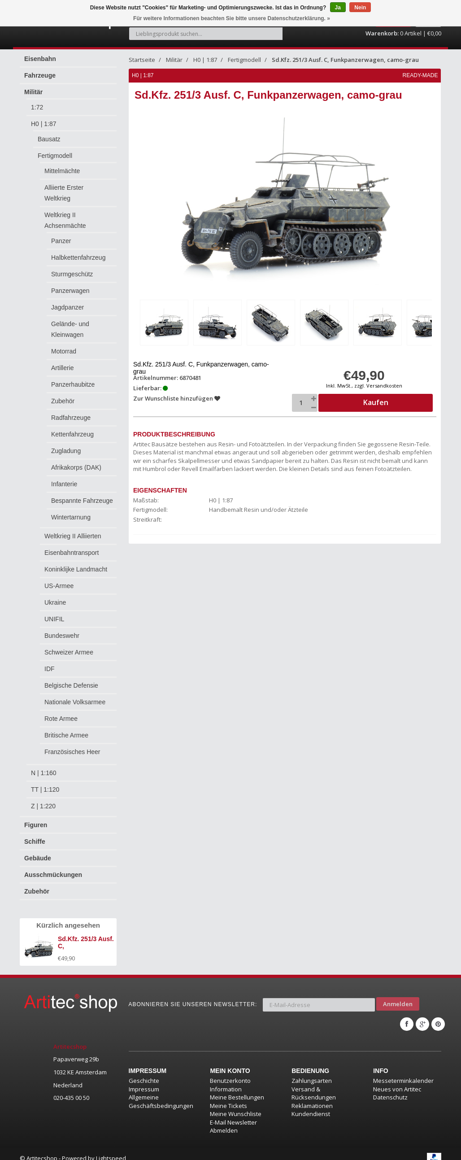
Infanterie (64, 484)
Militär (33, 92)
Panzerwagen (70, 290)
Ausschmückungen (53, 874)
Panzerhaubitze (73, 384)
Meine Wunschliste (235, 1106)
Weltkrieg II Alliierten (72, 536)
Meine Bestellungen (237, 1089)
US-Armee (59, 585)
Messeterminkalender (403, 1072)
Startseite (142, 60)
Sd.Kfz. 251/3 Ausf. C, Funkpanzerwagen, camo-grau (345, 60)
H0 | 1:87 (44, 123)
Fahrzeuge (40, 75)
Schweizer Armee (68, 652)
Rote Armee (61, 718)
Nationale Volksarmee (74, 702)
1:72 (37, 107)
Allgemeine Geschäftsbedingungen (161, 1093)
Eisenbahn (40, 58)
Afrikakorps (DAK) (76, 467)
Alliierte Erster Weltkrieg (63, 193)
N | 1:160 (44, 772)
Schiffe (34, 841)
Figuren (35, 825)
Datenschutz (390, 1089)
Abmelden (224, 1122)
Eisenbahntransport (71, 552)
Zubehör (62, 401)
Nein (360, 7)
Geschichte (144, 1072)
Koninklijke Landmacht (75, 569)
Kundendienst (310, 1106)
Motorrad (63, 351)
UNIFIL (54, 619)
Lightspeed (111, 1150)
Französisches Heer (72, 751)
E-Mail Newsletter (233, 1114)
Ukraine (55, 602)
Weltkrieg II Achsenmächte (65, 220)
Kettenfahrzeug (72, 434)
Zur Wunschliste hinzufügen (177, 396)
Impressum (144, 1081)
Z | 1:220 (43, 806)
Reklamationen (312, 1097)
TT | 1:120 (45, 789)
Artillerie (62, 367)
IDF (49, 668)
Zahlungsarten (311, 1072)
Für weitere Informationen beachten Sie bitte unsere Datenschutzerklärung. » (231, 18)
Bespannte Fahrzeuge (82, 500)
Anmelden (398, 1000)
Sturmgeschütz (72, 274)
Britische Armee (66, 735)
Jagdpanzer (67, 307)
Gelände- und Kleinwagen (70, 329)
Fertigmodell (55, 155)
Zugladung (66, 450)
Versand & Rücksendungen (313, 1085)
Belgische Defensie (71, 685)
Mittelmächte (62, 170)
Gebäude (37, 858)
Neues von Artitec (397, 1081)
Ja (338, 7)
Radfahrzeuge (71, 417)
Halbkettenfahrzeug (78, 257)
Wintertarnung (71, 517)
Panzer (61, 240)
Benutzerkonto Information (230, 1076)
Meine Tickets (228, 1097)
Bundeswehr (61, 635)
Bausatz (49, 139)
